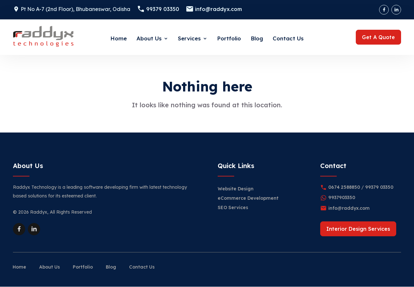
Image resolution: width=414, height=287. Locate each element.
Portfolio (229, 38)
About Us (149, 38)
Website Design (236, 189)
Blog (257, 38)
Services (189, 38)
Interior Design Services (358, 229)
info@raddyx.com (218, 9)
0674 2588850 (344, 187)
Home (118, 38)
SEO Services (233, 207)
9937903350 (341, 197)
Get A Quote (378, 37)
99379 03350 (162, 9)
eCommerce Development (248, 198)
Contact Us (288, 38)
